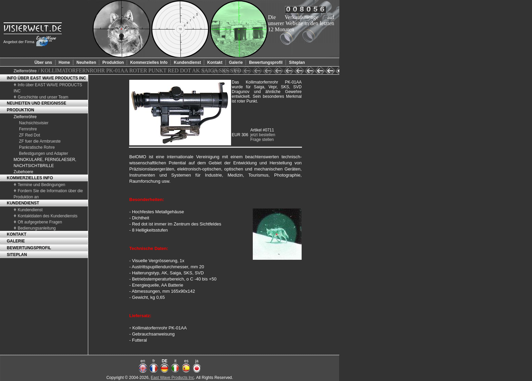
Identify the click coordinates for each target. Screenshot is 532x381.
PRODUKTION (20, 110)
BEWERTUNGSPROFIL (29, 248)
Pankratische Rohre (37, 147)
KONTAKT (16, 234)
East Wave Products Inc (172, 377)
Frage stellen (262, 139)
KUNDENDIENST (23, 203)
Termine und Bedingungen (41, 184)
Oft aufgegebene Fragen (40, 222)
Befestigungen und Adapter (43, 153)
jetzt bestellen (262, 134)
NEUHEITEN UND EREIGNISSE (36, 103)
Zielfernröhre (26, 71)
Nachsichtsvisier (34, 123)
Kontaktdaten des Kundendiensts (47, 216)
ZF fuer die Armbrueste (40, 141)
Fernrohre (28, 129)
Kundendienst (30, 209)
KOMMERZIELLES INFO (30, 178)
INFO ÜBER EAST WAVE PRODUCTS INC (46, 78)
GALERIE (16, 241)
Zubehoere (23, 171)
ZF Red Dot (29, 135)
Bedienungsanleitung (37, 228)
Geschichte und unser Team (43, 97)
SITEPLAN (17, 254)
